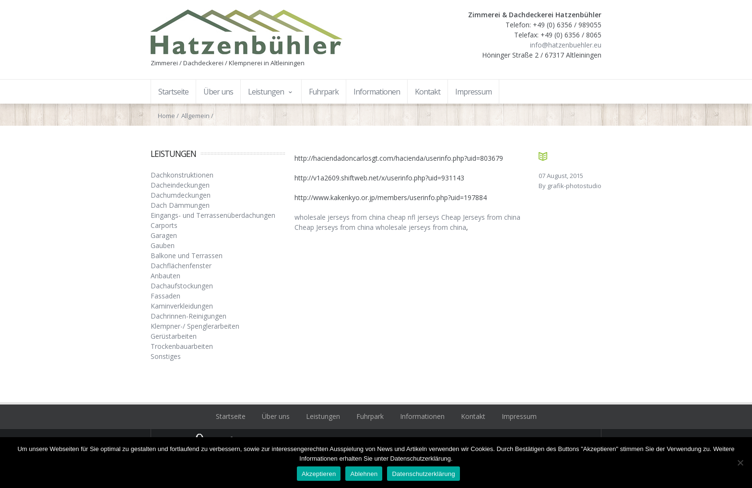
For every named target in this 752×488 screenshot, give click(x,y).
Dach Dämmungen (180, 205)
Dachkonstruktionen (182, 174)
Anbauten (165, 275)
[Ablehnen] (740, 462)
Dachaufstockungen (182, 285)
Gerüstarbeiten (174, 336)
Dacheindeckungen (180, 185)
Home (166, 115)
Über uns (276, 416)
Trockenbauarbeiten (182, 346)
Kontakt (473, 416)
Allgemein (195, 115)
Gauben (163, 245)
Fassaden (165, 295)
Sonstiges (166, 356)
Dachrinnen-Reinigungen (188, 316)
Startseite (231, 416)
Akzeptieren (319, 473)
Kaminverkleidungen (182, 305)
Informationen (422, 416)
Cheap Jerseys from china (480, 217)
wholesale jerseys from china (339, 217)
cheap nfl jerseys (413, 217)
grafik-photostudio (574, 185)
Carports (164, 225)
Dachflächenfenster (181, 265)
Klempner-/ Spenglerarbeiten (195, 326)
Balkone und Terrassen (187, 255)
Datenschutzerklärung (423, 473)
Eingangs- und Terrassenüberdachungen (213, 215)
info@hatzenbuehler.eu (565, 44)
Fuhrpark (370, 416)
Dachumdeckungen (181, 195)
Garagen (164, 235)
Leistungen (323, 416)
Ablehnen (363, 473)
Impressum (519, 416)
